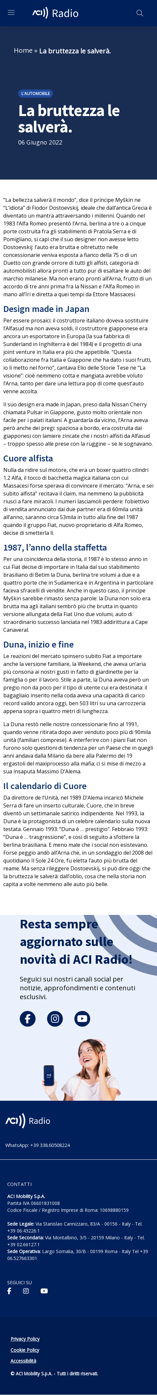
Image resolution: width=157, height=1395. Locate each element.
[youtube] (82, 1019)
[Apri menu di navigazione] (11, 12)
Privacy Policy (25, 1339)
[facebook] (28, 1019)
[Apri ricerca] (140, 13)
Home (23, 50)
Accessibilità (23, 1361)
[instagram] (55, 1019)
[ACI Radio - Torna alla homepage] (56, 13)
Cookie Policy (25, 1350)
